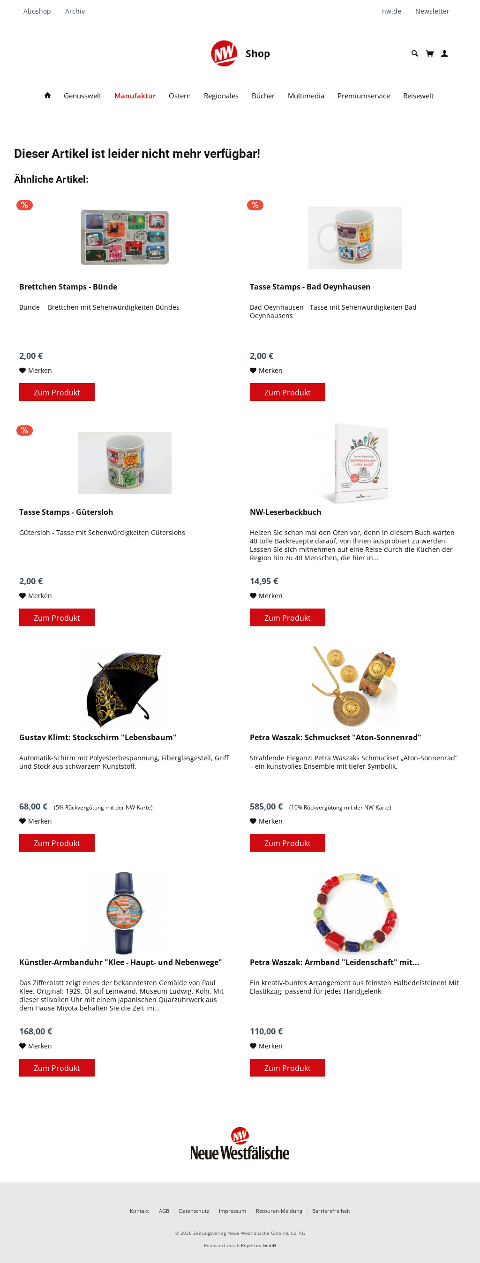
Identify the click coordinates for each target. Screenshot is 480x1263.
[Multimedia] (306, 95)
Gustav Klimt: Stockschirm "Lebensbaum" (98, 738)
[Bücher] (263, 95)
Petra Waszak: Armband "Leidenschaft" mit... (335, 962)
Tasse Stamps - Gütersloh (66, 512)
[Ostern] (179, 95)
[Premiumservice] (364, 95)
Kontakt (139, 1210)
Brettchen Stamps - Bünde (68, 287)
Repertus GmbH (258, 1245)
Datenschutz (194, 1210)
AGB (164, 1210)
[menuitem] (40, 11)
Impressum (232, 1210)
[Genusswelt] (82, 95)
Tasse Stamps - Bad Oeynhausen (310, 287)
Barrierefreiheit (331, 1210)
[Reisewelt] (418, 95)
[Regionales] (221, 95)
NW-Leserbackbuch (286, 512)
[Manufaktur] (135, 95)
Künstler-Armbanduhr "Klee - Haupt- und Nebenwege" (120, 962)
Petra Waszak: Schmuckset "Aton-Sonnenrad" (335, 738)
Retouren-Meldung (279, 1210)
